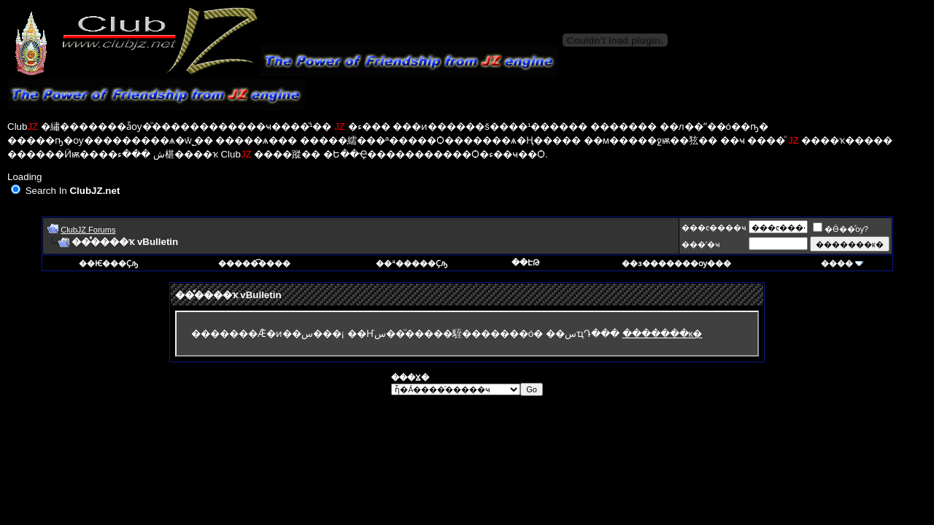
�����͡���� (254, 263)
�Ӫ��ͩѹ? (840, 229)
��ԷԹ (525, 262)
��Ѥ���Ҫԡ (108, 263)
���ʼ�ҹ (701, 244)
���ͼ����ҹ (714, 227)
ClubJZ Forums (88, 229)
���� (837, 263)
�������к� (662, 333)
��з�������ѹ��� (676, 263)
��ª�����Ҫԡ (411, 263)
